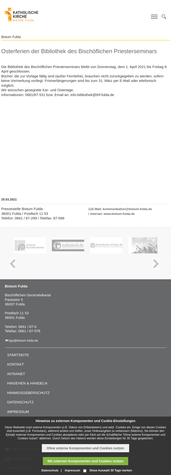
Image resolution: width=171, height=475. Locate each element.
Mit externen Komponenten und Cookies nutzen (85, 461)
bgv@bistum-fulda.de (23, 340)
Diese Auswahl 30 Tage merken (111, 470)
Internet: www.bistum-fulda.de (112, 214)
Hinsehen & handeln (27, 383)
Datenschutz (20, 402)
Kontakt (15, 364)
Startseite (18, 355)
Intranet (16, 374)
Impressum (18, 412)
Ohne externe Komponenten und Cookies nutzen (85, 448)
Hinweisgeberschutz (28, 393)
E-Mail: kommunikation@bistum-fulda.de (122, 209)
